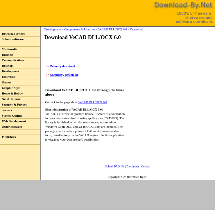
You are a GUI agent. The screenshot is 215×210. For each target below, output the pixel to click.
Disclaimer (132, 166)
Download (136, 29)
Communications (12, 60)
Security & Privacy (13, 104)
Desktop (6, 65)
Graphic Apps (10, 88)
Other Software (11, 126)
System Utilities (11, 115)
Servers (6, 110)
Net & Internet (10, 99)
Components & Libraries (79, 29)
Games (5, 82)
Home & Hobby (11, 93)
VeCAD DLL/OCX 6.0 (112, 29)
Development (9, 71)
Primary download (62, 66)
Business (6, 54)
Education (7, 76)
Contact (145, 166)
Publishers (8, 137)
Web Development (13, 121)
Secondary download (64, 74)
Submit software (12, 39)
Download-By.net (12, 33)
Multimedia (8, 49)
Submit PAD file (114, 166)
